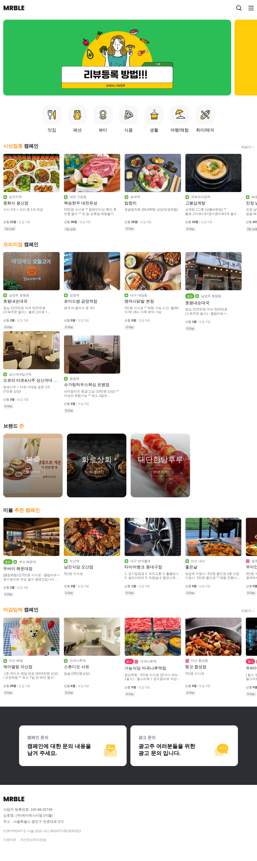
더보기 (246, 147)
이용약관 (9, 840)
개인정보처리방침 (33, 840)
